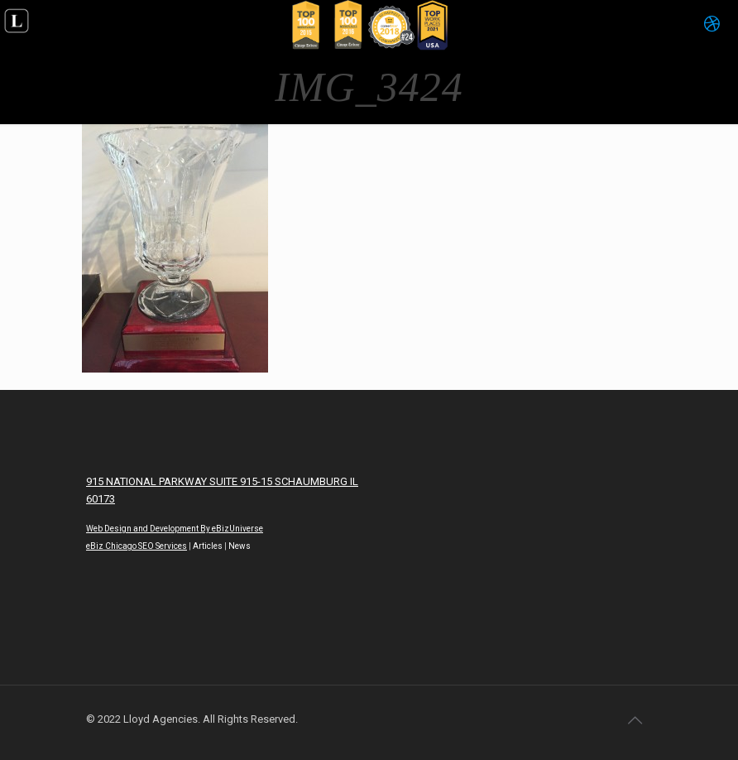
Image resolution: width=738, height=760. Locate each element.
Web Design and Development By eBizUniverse (174, 528)
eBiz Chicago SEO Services (136, 546)
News (239, 546)
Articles (207, 546)
